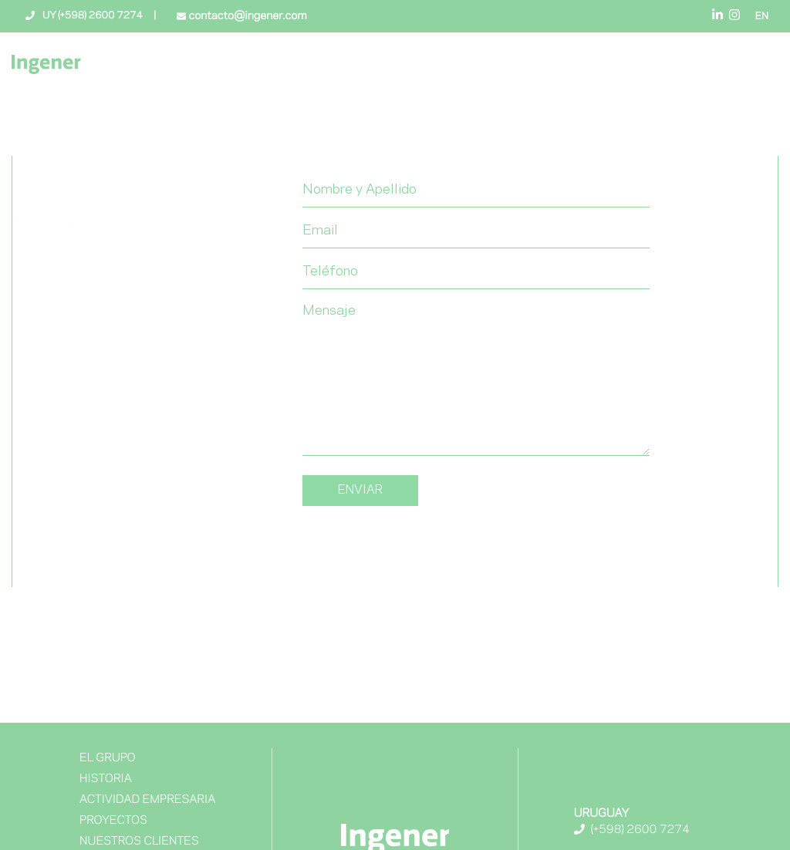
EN (761, 17)
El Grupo (107, 758)
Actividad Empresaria (147, 799)
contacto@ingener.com (246, 16)
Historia (105, 779)
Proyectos (113, 820)
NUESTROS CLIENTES (139, 841)
